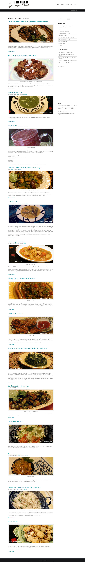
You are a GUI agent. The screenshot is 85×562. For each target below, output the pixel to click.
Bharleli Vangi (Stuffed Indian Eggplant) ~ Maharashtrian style (28, 21)
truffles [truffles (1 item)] (68, 111)
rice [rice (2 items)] (65, 110)
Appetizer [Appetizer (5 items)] (60, 105)
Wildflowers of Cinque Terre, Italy (64, 33)
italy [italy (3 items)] (68, 108)
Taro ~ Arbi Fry (12, 521)
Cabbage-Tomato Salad (15, 421)
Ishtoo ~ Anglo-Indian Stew (16, 242)
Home (58, 4)
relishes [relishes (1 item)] (63, 110)
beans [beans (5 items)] (64, 105)
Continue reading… (11, 51)
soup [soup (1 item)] (62, 111)
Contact (75, 4)
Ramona (19, 56)
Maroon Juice (12, 125)
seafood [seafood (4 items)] (70, 110)
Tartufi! (60, 29)
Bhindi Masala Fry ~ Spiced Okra (18, 386)
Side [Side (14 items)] (59, 111)
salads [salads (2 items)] (67, 110)
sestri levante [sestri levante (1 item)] (74, 110)
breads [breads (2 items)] (67, 105)
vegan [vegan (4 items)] (59, 113)
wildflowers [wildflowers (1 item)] (59, 114)
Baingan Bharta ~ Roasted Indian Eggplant (21, 278)
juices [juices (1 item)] (69, 108)
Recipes (62, 4)
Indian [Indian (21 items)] (64, 108)
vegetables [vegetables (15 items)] (65, 113)
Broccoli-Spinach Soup (15, 93)
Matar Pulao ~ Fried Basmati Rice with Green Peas (24, 488)
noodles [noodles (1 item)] (59, 110)
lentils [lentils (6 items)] (72, 108)
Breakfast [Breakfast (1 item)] (70, 105)
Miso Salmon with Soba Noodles (64, 39)
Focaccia (60, 45)
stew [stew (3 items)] (64, 111)
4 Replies (26, 56)
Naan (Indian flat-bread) (63, 35)
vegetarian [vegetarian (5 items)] (71, 113)
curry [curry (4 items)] (68, 107)
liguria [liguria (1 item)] (75, 108)
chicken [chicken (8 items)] (74, 105)
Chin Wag (67, 4)
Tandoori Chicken (62, 43)
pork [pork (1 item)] (61, 110)
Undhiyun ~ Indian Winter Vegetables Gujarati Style (24, 168)
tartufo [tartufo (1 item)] (66, 111)
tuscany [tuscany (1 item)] (70, 111)
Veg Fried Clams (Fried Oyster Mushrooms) (22, 55)
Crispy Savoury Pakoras (15, 313)
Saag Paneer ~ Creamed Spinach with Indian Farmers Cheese (27, 348)
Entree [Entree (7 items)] (60, 108)
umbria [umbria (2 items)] (73, 111)
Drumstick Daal (13, 201)
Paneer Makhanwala (14, 454)
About (71, 4)
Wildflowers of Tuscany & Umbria (64, 31)
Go (68, 18)
